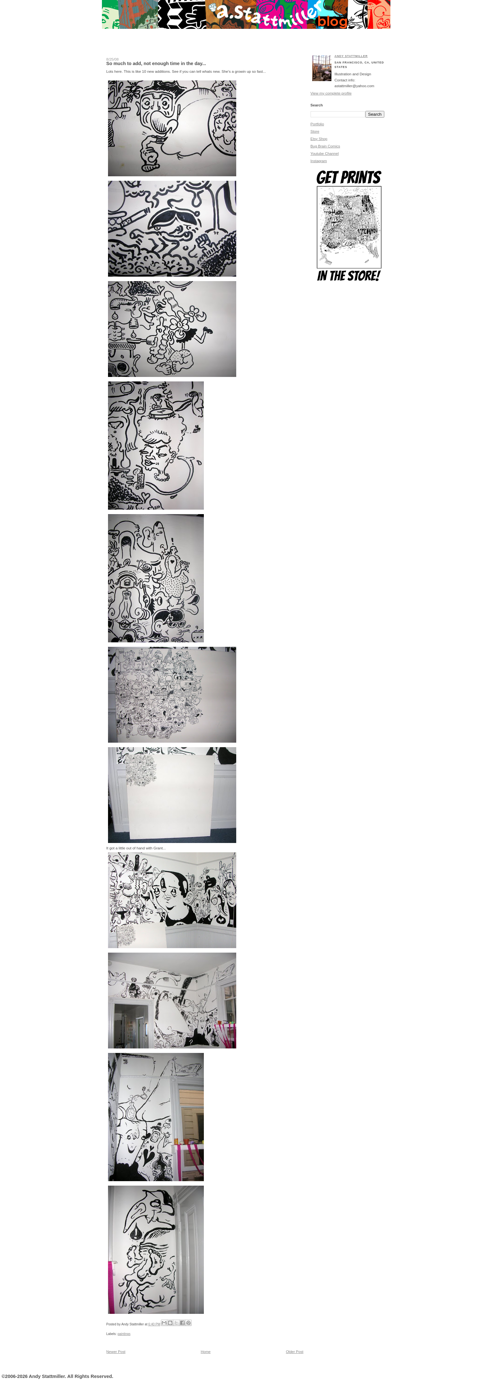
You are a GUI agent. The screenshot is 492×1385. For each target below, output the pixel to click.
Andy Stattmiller (351, 56)
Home (206, 1352)
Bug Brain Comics (325, 146)
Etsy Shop (319, 139)
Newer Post (116, 1352)
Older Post (295, 1352)
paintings (124, 1334)
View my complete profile (331, 93)
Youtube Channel (325, 153)
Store (315, 131)
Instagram (319, 161)
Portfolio (317, 124)
